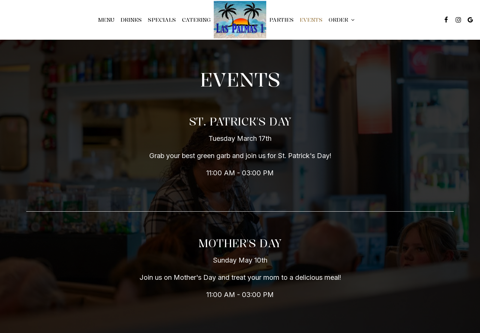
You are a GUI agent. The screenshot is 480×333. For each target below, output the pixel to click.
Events (311, 19)
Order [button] (341, 19)
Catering (196, 19)
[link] (240, 20)
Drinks (131, 19)
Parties (281, 19)
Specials (162, 19)
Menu (106, 19)
